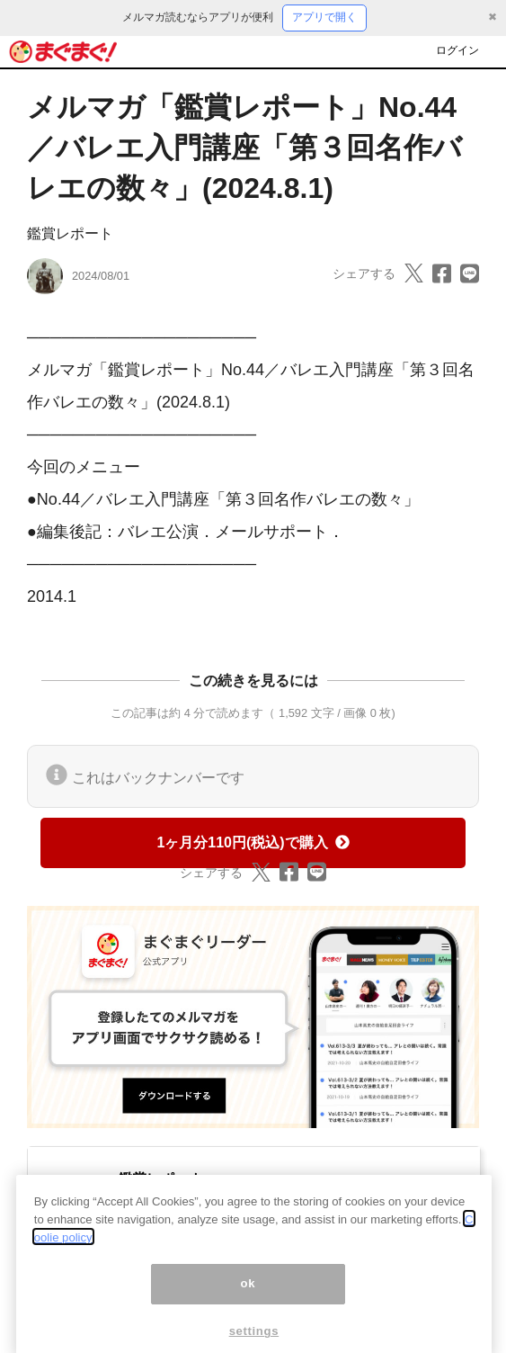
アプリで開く (324, 17)
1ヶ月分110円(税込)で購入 (252, 842)
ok (248, 1297)
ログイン (457, 50)
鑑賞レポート (70, 233)
